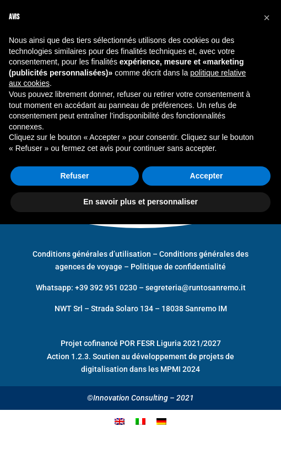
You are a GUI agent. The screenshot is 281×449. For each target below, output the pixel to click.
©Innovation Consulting (127, 397)
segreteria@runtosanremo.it (195, 287)
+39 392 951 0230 (107, 287)
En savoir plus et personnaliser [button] (140, 201)
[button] (266, 17)
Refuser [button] (74, 175)
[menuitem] (119, 421)
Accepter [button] (206, 175)
